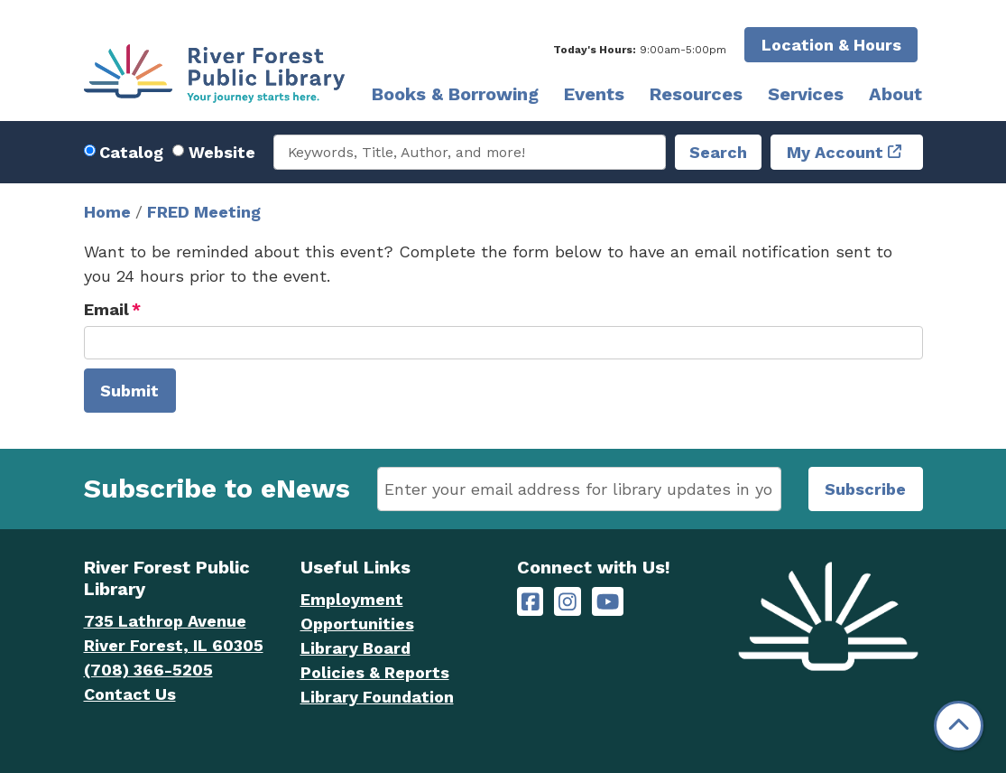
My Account (835, 152)
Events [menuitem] (594, 94)
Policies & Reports (374, 672)
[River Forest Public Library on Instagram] (567, 602)
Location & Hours (831, 44)
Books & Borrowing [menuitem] (455, 94)
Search (718, 152)
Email (106, 309)
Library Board (355, 647)
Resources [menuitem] (696, 94)
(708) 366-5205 (148, 669)
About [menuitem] (895, 94)
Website (222, 152)
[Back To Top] (958, 725)
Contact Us (130, 694)
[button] (639, 50)
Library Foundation (377, 696)
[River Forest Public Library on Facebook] (530, 602)
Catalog (131, 152)
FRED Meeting (204, 211)
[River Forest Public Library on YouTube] (607, 602)
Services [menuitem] (806, 94)
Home (107, 211)
